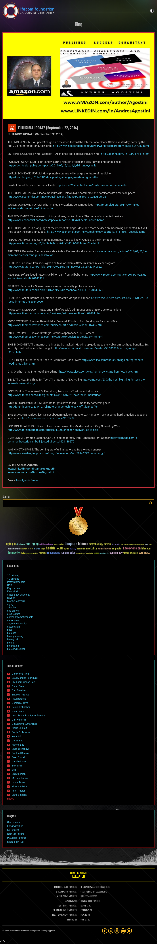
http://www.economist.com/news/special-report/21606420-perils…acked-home (56, 220)
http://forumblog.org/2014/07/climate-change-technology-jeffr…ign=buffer (53, 406)
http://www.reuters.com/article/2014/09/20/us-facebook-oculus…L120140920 (55, 290)
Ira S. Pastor (18, 790)
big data (11, 633)
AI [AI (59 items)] (15, 544)
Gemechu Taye (20, 702)
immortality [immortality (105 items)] (90, 548)
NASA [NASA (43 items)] (23, 553)
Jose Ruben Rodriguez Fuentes (28, 715)
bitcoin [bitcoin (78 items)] (107, 544)
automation (13, 626)
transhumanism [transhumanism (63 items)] (130, 553)
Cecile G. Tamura (21, 732)
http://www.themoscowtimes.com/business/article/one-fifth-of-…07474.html (54, 313)
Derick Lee (17, 740)
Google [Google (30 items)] (43, 549)
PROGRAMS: (85, 910)
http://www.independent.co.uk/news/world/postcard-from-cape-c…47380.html (101, 145)
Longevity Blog (15, 826)
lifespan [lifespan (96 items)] (146, 548)
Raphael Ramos (20, 753)
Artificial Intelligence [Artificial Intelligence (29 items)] (46, 545)
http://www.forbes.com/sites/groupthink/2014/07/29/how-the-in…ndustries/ (54, 395)
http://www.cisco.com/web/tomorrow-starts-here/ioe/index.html (98, 371)
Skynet (11, 597)
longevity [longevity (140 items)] (14, 553)
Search (150, 503)
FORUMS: (70, 920)
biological (12, 639)
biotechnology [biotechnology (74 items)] (96, 544)
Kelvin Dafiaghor (21, 707)
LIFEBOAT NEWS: (87, 887)
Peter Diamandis (16, 582)
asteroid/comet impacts (20, 617)
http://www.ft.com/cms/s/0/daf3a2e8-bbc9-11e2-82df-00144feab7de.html (53, 243)
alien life (11, 607)
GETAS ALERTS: (86, 892)
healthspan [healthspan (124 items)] (62, 549)
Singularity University (18, 594)
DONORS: (68, 901)
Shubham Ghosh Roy (23, 682)
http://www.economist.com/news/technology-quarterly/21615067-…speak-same (96, 231)
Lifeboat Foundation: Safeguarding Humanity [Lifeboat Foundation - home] (70, 10)
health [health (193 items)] (50, 548)
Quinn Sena (18, 686)
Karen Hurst (18, 711)
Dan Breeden (19, 690)
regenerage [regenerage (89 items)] (53, 553)
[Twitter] (110, 931)
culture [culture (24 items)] (146, 544)
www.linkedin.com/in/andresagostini (32, 468)
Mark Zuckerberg (16, 601)
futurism (34, 480)
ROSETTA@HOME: (59, 915)
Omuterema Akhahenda (24, 723)
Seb (14, 769)
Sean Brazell (18, 757)
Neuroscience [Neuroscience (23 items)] (29, 553)
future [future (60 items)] (30, 548)
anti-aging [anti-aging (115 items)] (32, 544)
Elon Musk (13, 591)
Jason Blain (18, 782)
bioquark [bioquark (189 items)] (71, 544)
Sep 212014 (12, 128)
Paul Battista (19, 698)
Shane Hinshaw (20, 748)
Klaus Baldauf (19, 728)
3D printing (13, 575)
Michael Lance (20, 778)
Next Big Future (15, 833)
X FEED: (60, 897)
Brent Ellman (19, 773)
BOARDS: (83, 901)
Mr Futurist (13, 830)
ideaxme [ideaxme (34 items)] (79, 549)
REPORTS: (84, 906)
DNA (9, 585)
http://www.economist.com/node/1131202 (48, 418)
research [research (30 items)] (79, 553)
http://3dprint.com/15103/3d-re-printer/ (125, 153)
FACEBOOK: (58, 887)
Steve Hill (17, 765)
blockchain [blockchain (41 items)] (116, 544)
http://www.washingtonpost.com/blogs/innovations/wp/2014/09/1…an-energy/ (56, 453)
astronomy (13, 620)
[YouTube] (123, 931)
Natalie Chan (19, 761)
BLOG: (82, 897)
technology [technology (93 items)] (116, 553)
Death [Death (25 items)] (150, 544)
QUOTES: (83, 920)
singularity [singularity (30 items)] (89, 553)
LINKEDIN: (60, 892)
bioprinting (13, 645)
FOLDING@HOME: (59, 910)
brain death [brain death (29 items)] (124, 545)
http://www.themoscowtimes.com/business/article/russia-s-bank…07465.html (55, 325)
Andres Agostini (22, 480)
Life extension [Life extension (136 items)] (132, 549)
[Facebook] (104, 931)
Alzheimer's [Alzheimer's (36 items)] (20, 544)
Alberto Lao (18, 744)
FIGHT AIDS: (62, 906)
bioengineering (15, 636)
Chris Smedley (19, 794)
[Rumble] (129, 931)
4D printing (13, 578)
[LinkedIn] (117, 931)
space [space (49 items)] (96, 553)
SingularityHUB (15, 841)
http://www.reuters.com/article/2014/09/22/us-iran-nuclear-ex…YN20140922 (55, 266)
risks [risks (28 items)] (83, 553)
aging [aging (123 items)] (9, 544)
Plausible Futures (16, 837)
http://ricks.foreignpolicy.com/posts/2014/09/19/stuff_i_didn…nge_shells (52, 165)
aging (10, 604)
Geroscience (13, 822)
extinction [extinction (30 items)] (23, 549)
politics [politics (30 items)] (35, 553)
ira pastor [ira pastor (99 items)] (116, 548)
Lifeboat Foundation (21, 931)
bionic (10, 642)
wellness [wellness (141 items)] (144, 553)
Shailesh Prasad (20, 694)
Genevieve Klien (20, 673)
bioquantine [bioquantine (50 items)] (59, 544)
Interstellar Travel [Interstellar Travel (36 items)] (104, 549)
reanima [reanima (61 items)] (42, 553)
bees (9, 629)
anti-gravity (13, 610)
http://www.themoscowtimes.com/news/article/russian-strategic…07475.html (55, 336)
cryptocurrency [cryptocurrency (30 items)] (139, 545)
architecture (13, 613)
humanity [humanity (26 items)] (73, 549)
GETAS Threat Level (78, 875)
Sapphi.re (51, 931)
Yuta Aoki (17, 736)
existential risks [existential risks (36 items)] (14, 549)
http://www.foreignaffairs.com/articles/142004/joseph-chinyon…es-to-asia (53, 429)
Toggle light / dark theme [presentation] (152, 11)
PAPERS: (83, 915)
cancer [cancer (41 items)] (131, 544)
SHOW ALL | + (12, 799)
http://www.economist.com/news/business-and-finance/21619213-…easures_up (57, 196)
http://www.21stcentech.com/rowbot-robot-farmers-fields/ (91, 185)
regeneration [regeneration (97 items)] (68, 553)
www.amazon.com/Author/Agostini (31, 472)
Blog (78, 24)
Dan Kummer (19, 719)
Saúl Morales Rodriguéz (25, 677)
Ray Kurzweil (14, 588)
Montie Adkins (19, 786)
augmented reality (17, 623)
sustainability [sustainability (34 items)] (104, 553)
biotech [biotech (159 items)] (83, 544)
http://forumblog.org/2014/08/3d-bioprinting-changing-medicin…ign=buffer (53, 177)
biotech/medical (16, 649)
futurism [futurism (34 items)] (37, 549)
